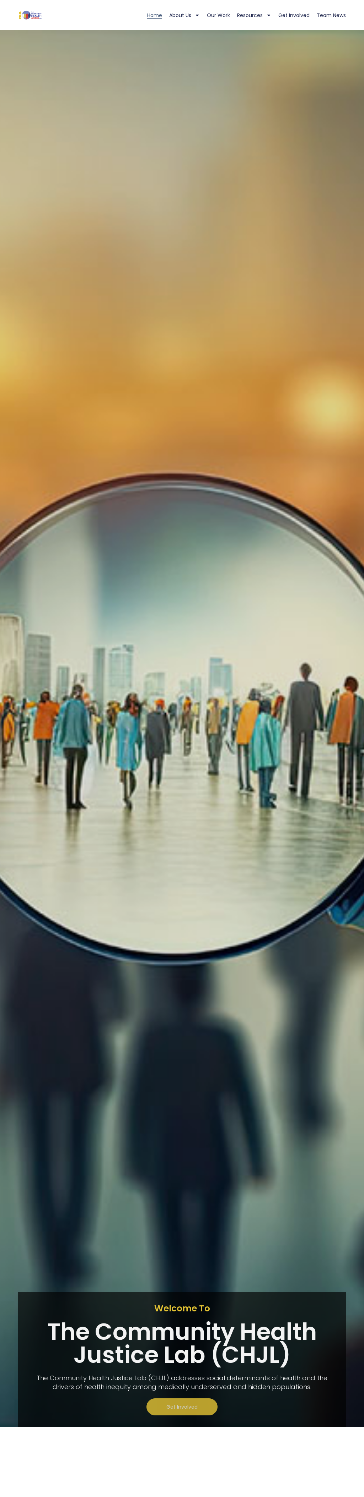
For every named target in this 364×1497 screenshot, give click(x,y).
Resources (254, 15)
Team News (331, 15)
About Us (184, 15)
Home (154, 15)
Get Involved (294, 15)
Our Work (218, 15)
